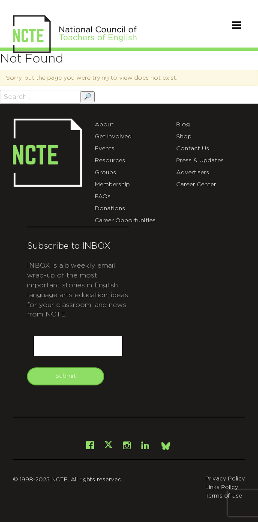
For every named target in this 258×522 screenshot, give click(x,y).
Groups (105, 173)
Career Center (196, 185)
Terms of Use (223, 496)
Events (104, 149)
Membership (112, 185)
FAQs (103, 197)
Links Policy (221, 487)
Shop (184, 137)
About (104, 125)
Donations (110, 209)
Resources (110, 161)
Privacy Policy (225, 479)
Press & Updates (200, 161)
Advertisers (192, 173)
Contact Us (192, 149)
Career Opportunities (125, 221)
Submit (65, 376)
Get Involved (113, 137)
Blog (183, 125)
